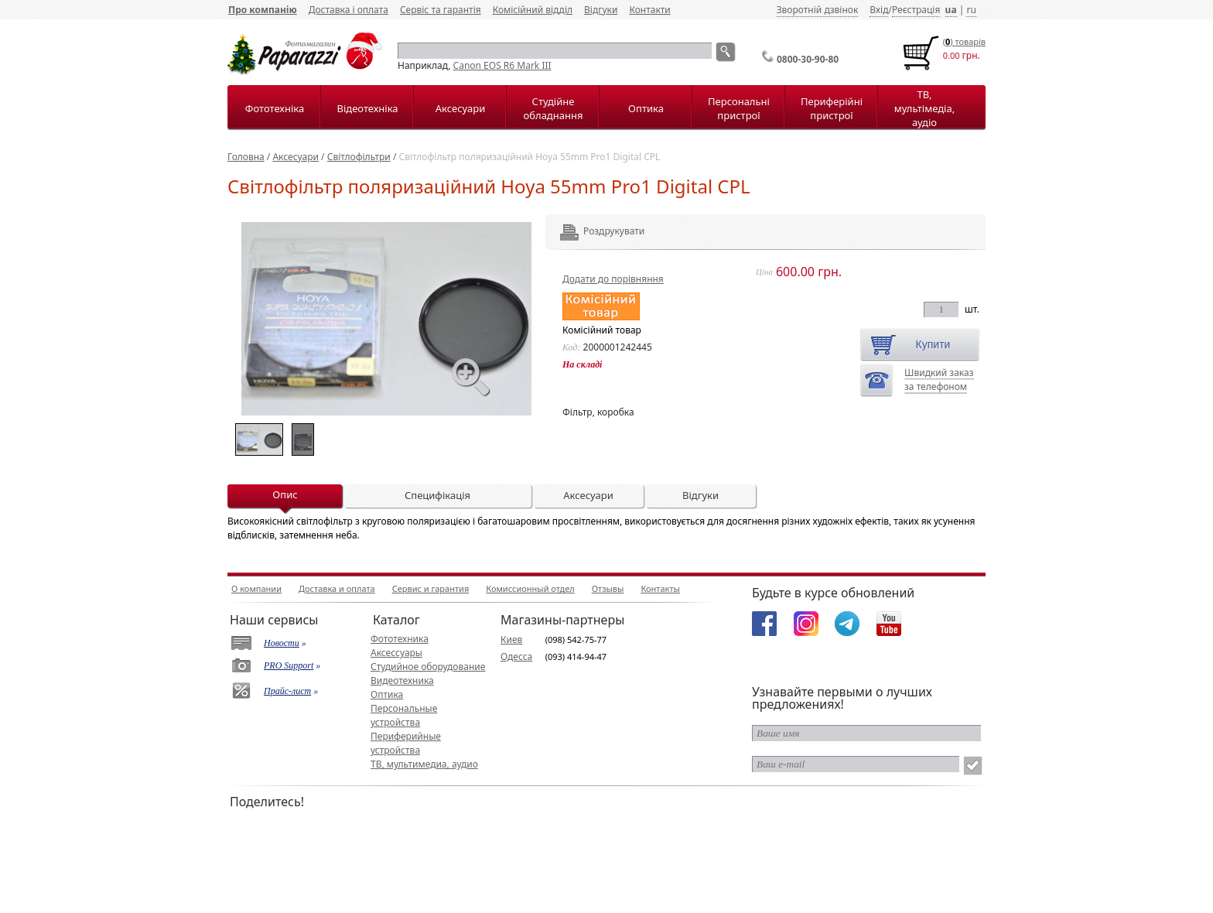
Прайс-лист (287, 691)
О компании (256, 588)
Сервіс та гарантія (440, 9)
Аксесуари (460, 108)
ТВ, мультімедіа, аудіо (924, 108)
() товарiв (964, 41)
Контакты (660, 588)
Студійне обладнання (553, 108)
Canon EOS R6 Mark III (502, 65)
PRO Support (288, 665)
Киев (511, 639)
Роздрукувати (593, 231)
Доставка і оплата (348, 9)
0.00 (951, 55)
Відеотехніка (367, 108)
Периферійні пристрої (832, 108)
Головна (246, 156)
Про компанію (262, 9)
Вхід (879, 9)
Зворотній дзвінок (818, 9)
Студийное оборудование (428, 666)
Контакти (649, 9)
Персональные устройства (404, 715)
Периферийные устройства (406, 743)
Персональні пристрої (739, 108)
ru (971, 9)
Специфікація (437, 495)
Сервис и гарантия (431, 588)
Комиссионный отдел (530, 588)
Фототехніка (274, 108)
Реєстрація (916, 9)
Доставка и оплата (337, 588)
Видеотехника (402, 680)
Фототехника (400, 638)
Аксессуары (396, 652)
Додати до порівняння (613, 279)
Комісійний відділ (532, 9)
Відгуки (600, 9)
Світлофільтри (359, 156)
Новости (281, 643)
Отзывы (608, 588)
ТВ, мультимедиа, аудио (424, 764)
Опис (284, 494)
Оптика (646, 108)
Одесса (516, 656)
